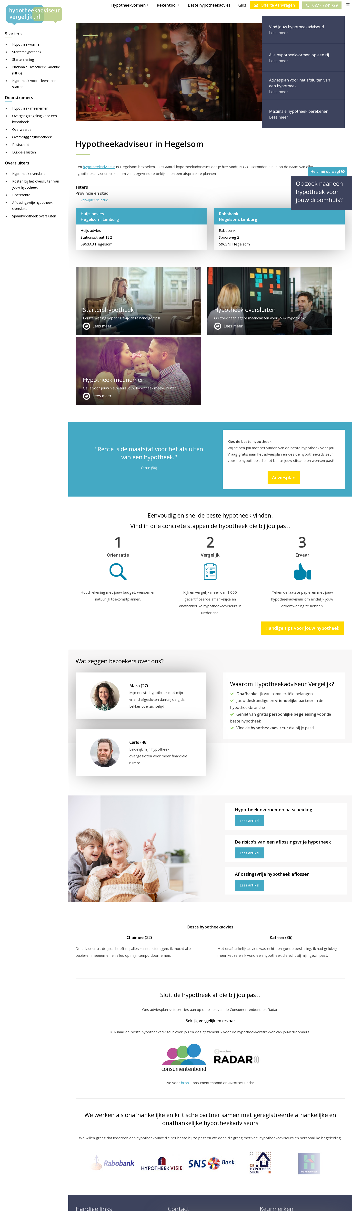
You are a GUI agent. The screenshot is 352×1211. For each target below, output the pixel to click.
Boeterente (21, 195)
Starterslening (23, 59)
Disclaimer (172, 1202)
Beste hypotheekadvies (209, 5)
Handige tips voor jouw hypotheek (302, 558)
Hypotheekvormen (26, 44)
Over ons (175, 1161)
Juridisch (194, 1202)
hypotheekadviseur (99, 166)
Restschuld (20, 144)
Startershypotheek (26, 52)
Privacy (230, 1202)
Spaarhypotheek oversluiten (34, 216)
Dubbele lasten (24, 152)
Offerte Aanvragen (274, 5)
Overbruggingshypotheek (32, 137)
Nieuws (213, 1202)
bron (185, 1012)
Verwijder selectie (94, 200)
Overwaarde (21, 129)
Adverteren (177, 1149)
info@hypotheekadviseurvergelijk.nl (201, 1172)
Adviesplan (283, 407)
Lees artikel (249, 750)
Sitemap (151, 1202)
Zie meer (287, 1182)
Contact (174, 1155)
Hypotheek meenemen (30, 108)
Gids (242, 5)
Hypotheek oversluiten (30, 173)
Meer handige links (91, 1149)
